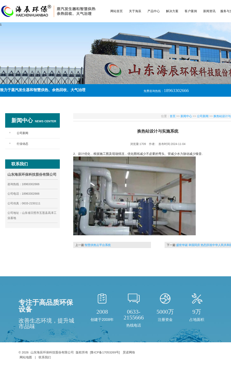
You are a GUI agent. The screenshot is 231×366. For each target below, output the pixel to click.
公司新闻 (22, 133)
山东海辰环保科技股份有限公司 (52, 352)
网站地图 (26, 357)
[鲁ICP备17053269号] (105, 352)
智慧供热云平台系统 (98, 245)
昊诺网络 (129, 352)
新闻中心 (186, 116)
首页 (173, 116)
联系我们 (45, 357)
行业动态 (22, 143)
